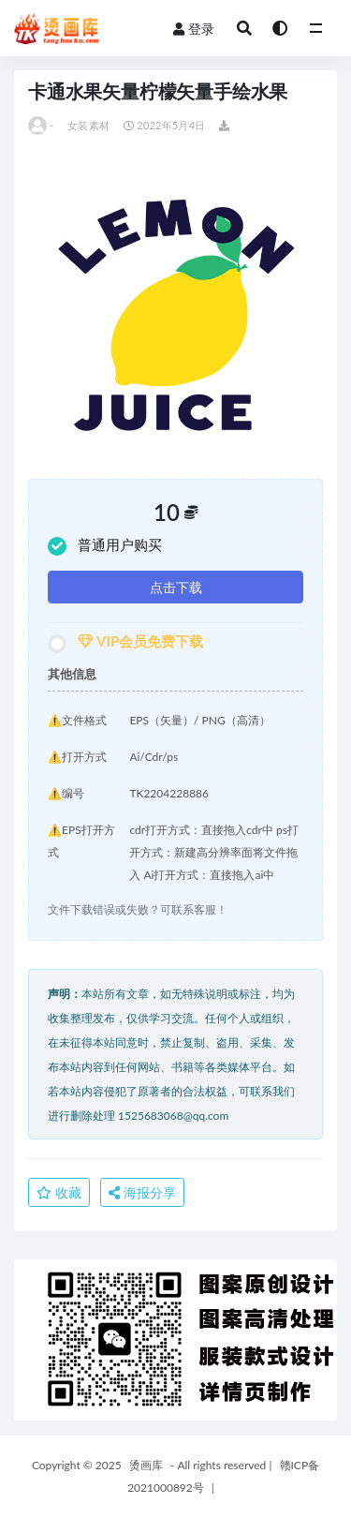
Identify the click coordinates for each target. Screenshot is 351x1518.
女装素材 (88, 125)
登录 (193, 29)
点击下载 (176, 587)
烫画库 (146, 1465)
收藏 (59, 1192)
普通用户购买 (105, 546)
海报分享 (142, 1192)
